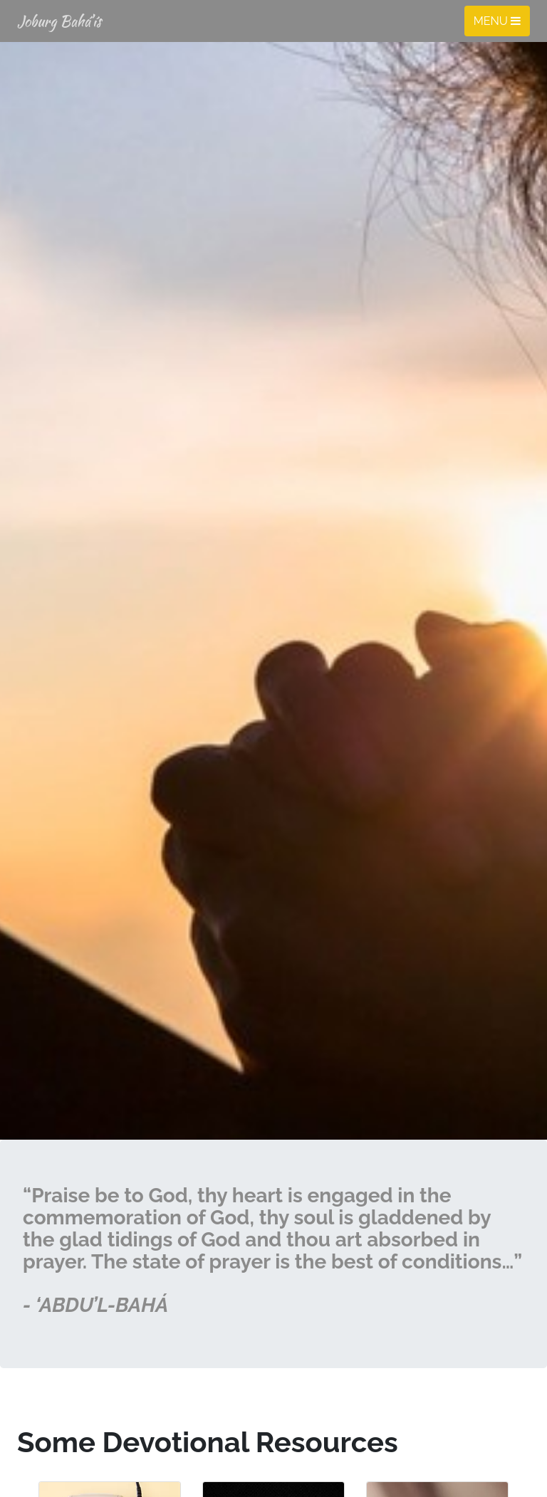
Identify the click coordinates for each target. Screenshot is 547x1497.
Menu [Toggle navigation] (497, 21)
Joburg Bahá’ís (59, 21)
